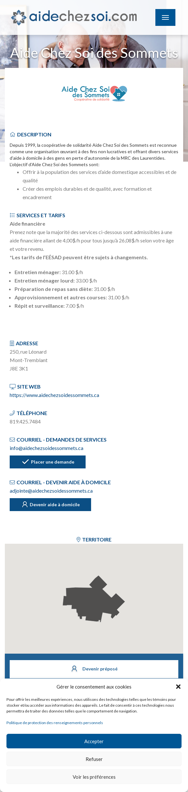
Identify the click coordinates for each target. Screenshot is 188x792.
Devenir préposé (94, 669)
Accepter (94, 741)
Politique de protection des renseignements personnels (54, 722)
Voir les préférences (94, 777)
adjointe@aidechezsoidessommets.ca (51, 490)
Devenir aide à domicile (50, 505)
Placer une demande (47, 462)
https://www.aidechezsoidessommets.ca (54, 395)
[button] (178, 686)
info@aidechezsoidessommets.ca (46, 448)
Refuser (94, 759)
